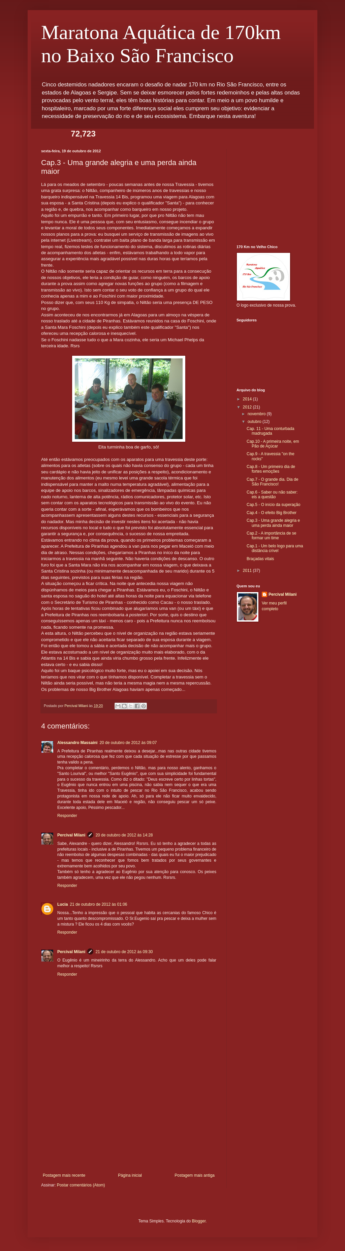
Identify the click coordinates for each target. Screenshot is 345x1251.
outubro (255, 421)
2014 (248, 399)
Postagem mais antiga (195, 1175)
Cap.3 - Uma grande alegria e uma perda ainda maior (273, 522)
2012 (248, 407)
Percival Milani (71, 835)
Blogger (199, 1221)
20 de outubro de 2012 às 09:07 (128, 742)
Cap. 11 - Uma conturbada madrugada (270, 431)
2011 (248, 570)
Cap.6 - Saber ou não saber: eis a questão (272, 494)
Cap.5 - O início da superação (273, 504)
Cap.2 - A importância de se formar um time (271, 535)
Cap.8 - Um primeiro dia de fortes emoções (271, 469)
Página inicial (130, 1175)
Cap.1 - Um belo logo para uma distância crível (275, 548)
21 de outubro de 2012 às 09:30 (124, 951)
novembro (257, 414)
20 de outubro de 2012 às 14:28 (124, 835)
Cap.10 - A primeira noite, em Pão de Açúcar (273, 443)
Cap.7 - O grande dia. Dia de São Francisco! (272, 481)
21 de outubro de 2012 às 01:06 (98, 904)
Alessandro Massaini (77, 742)
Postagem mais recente (64, 1175)
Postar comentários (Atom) (81, 1185)
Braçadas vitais (260, 558)
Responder (67, 815)
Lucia (62, 904)
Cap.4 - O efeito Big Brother (271, 512)
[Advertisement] (128, 1123)
